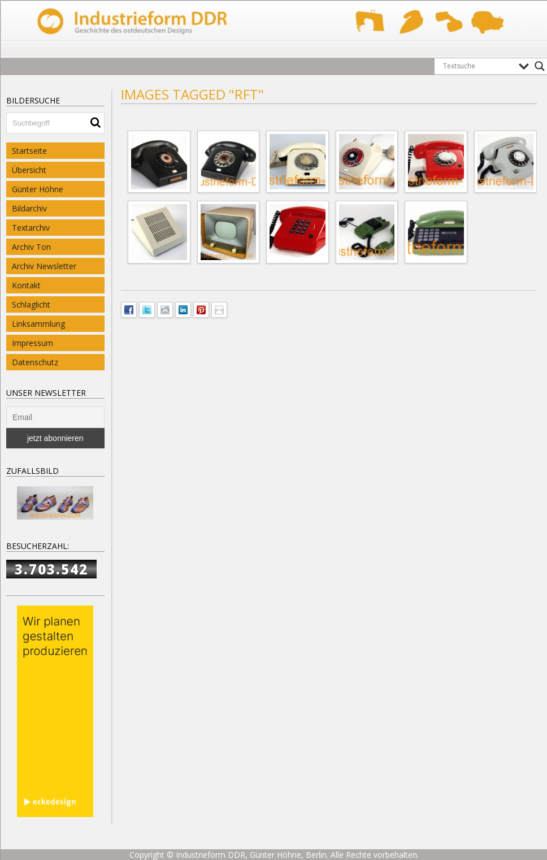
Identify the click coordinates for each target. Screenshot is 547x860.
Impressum (32, 343)
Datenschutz (35, 362)
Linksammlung (38, 323)
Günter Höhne (37, 189)
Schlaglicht (31, 304)
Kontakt (26, 285)
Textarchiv (31, 227)
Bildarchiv (29, 208)
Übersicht (29, 170)
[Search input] (478, 66)
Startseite (29, 150)
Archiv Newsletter (44, 266)
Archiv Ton (31, 246)
